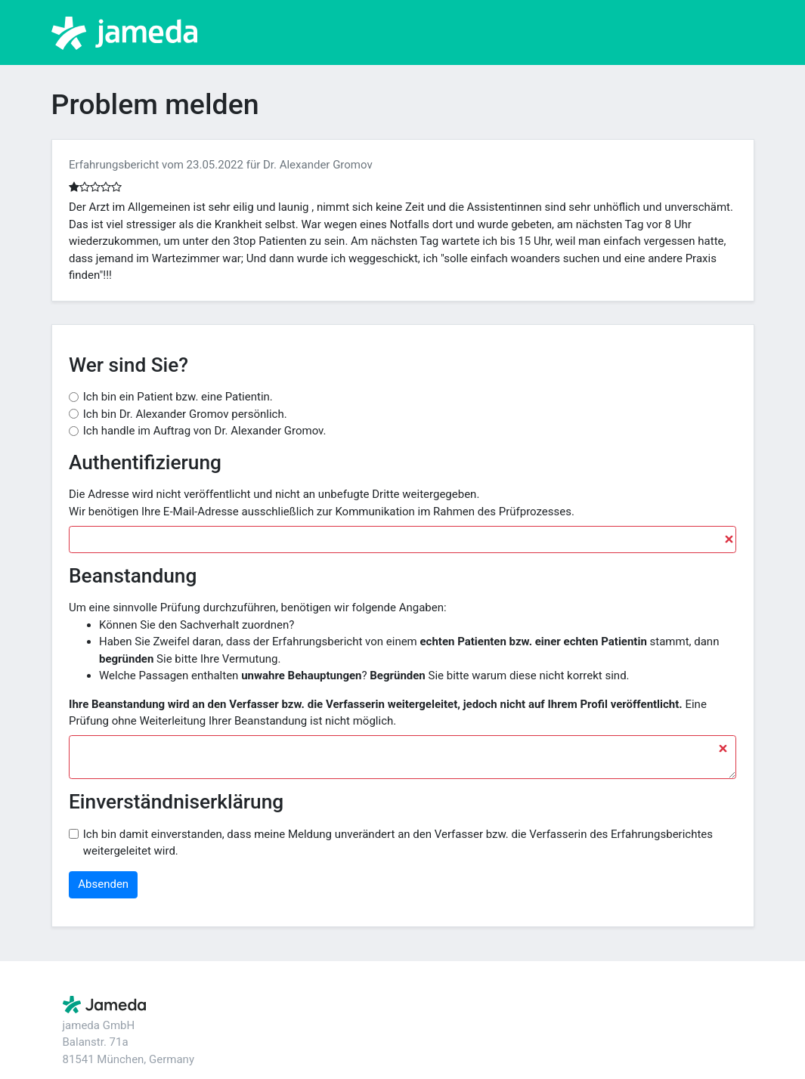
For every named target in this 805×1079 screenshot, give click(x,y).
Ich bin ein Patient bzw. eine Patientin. (178, 396)
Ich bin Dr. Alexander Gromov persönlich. (185, 414)
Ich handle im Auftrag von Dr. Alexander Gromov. (205, 430)
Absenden (103, 884)
